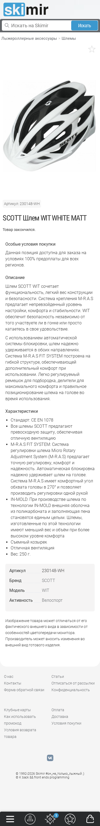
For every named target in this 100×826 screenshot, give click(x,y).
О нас (8, 676)
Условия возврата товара (20, 733)
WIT (45, 590)
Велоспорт (52, 600)
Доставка (59, 716)
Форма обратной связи (24, 690)
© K (42, 777)
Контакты (12, 683)
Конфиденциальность (70, 690)
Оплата (57, 710)
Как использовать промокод (20, 719)
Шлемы (69, 38)
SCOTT (48, 580)
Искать (84, 25)
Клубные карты (17, 710)
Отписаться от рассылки (73, 683)
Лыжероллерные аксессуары (29, 38)
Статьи (57, 676)
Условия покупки (66, 723)
